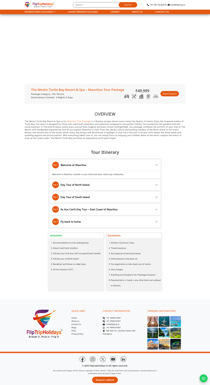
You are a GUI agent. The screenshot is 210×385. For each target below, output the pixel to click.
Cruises (115, 11)
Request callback (105, 379)
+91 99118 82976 (157, 4)
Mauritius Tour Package (79, 121)
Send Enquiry (170, 93)
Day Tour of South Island (71, 197)
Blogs (73, 327)
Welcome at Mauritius (69, 165)
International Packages (40, 11)
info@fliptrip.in (176, 4)
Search (128, 4)
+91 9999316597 (112, 321)
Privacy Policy (77, 334)
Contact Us (162, 11)
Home (74, 318)
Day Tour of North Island (70, 184)
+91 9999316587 (112, 318)
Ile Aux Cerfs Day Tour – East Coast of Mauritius (85, 209)
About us (75, 321)
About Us (137, 11)
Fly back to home (66, 221)
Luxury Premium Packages (83, 11)
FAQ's (73, 330)
